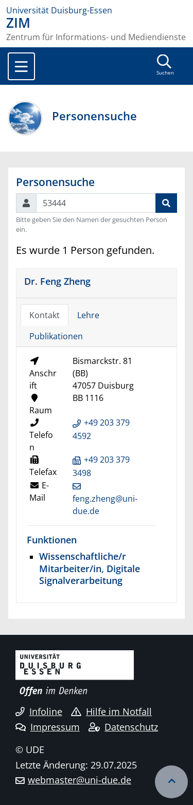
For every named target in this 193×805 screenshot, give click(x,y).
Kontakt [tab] (44, 315)
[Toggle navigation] (21, 66)
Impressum (47, 727)
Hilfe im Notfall (111, 711)
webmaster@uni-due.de (79, 780)
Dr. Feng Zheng (57, 281)
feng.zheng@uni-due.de (105, 505)
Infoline (38, 711)
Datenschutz (123, 727)
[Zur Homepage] (96, 10)
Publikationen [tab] (56, 336)
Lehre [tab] (88, 315)
